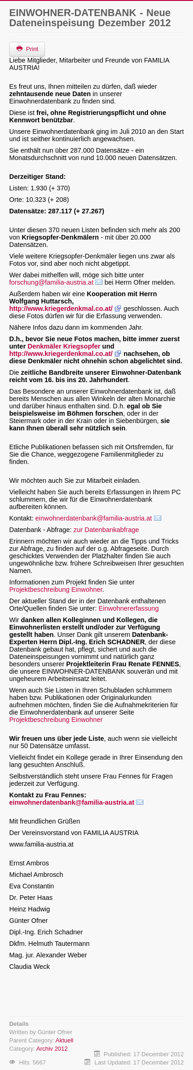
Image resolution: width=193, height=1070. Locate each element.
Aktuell (65, 1040)
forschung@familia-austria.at (51, 282)
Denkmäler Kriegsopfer (64, 346)
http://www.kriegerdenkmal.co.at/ (61, 308)
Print (27, 49)
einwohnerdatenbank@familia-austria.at (93, 518)
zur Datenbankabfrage (106, 529)
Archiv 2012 (52, 1048)
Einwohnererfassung (128, 608)
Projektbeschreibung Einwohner (55, 589)
